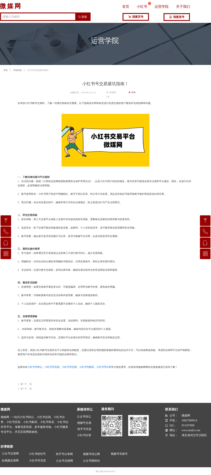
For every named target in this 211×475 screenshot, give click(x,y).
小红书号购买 (86, 367)
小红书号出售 (103, 367)
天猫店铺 (17, 70)
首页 (6, 70)
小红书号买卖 (52, 367)
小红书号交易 (69, 367)
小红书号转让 (34, 367)
